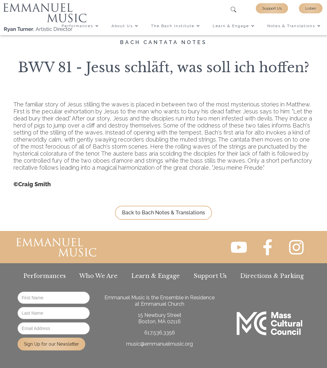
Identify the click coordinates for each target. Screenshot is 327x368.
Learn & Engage (155, 276)
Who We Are (98, 276)
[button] (80, 26)
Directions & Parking (272, 276)
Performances (44, 276)
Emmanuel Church (162, 304)
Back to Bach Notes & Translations (163, 213)
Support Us (272, 8)
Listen (310, 8)
